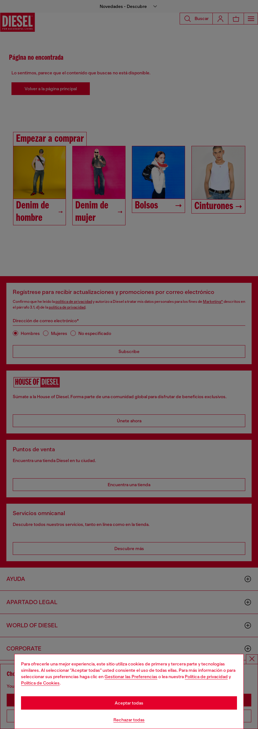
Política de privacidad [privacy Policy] (206, 676)
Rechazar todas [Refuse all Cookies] (129, 719)
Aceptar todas (129, 702)
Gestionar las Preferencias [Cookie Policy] (130, 676)
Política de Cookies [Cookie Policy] (40, 682)
